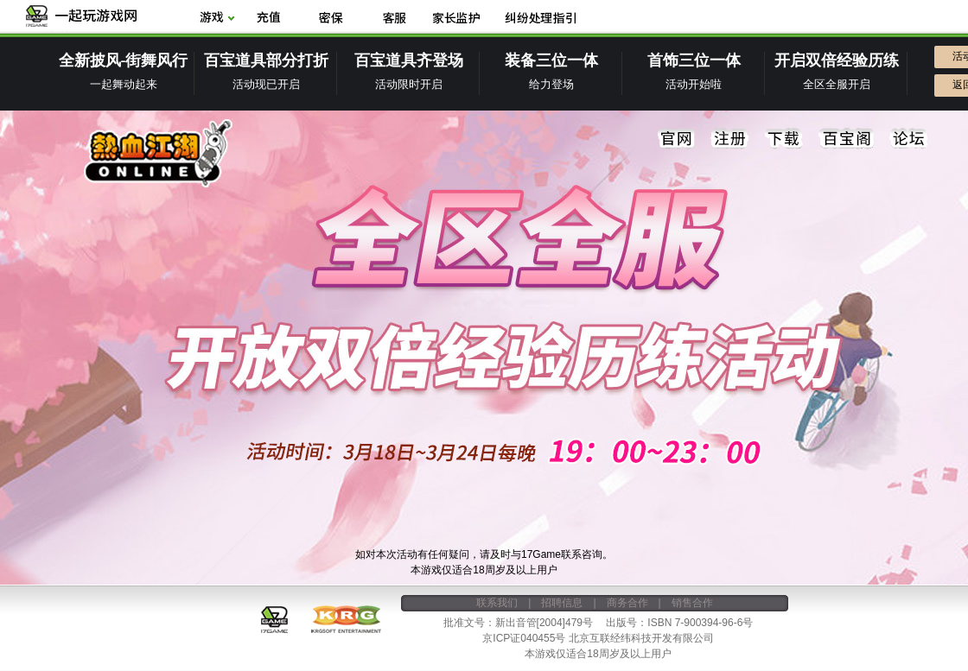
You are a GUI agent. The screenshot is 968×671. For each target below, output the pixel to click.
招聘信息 (562, 603)
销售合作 (692, 603)
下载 (784, 139)
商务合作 (627, 603)
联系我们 (497, 603)
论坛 (908, 139)
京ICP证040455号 (523, 638)
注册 (730, 139)
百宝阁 (846, 139)
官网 (677, 139)
